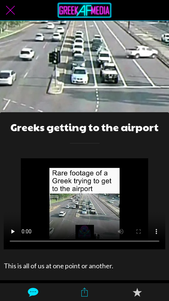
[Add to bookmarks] (137, 292)
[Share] (85, 292)
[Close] (10, 10)
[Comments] (32, 292)
